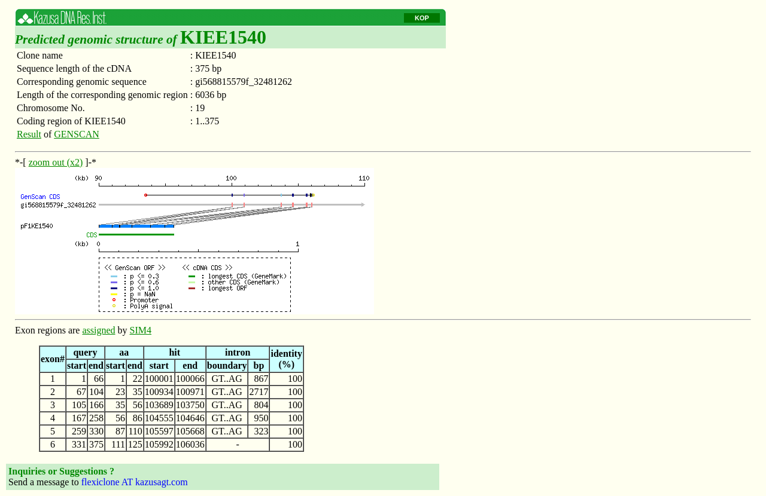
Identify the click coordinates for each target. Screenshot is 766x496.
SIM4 (140, 330)
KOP (422, 18)
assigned (98, 330)
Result (29, 134)
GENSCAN (76, 134)
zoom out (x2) (56, 162)
